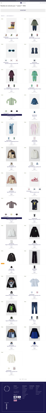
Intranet (23, 398)
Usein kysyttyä (24, 395)
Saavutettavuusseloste (38, 391)
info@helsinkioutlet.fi (16, 392)
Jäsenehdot (23, 387)
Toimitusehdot (24, 391)
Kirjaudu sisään (31, 387)
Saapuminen (37, 387)
